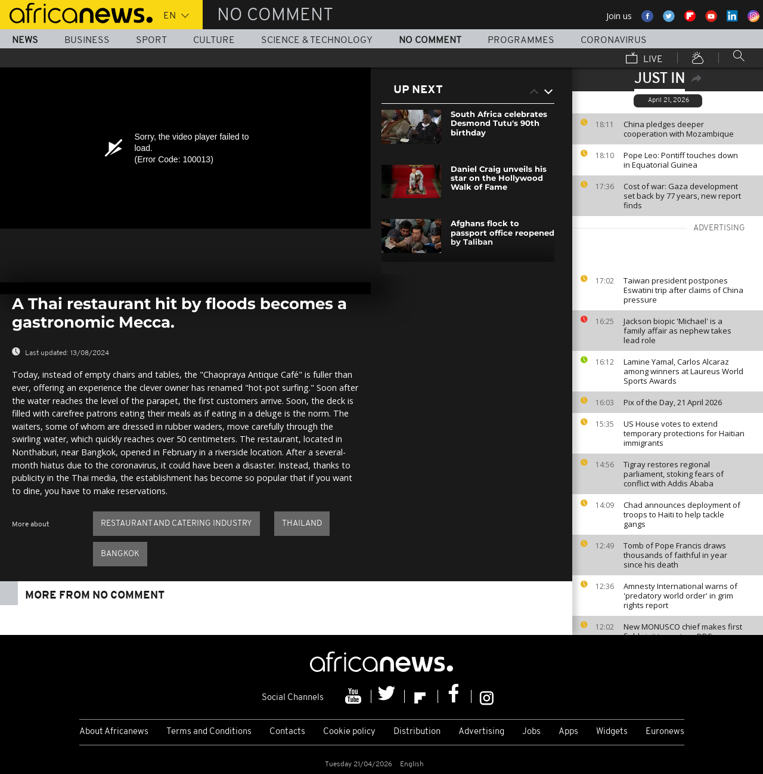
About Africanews (113, 731)
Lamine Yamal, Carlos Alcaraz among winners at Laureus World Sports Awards (683, 371)
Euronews (665, 731)
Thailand (302, 523)
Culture (214, 40)
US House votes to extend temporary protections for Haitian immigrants (684, 433)
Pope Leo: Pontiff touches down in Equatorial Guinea (681, 159)
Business (87, 40)
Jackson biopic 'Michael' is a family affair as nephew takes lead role (677, 330)
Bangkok (120, 554)
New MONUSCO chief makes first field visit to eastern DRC (683, 631)
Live (644, 59)
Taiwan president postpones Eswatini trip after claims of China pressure (683, 290)
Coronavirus (614, 40)
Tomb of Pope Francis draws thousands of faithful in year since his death (675, 555)
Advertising (481, 731)
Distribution (417, 731)
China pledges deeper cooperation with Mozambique (679, 128)
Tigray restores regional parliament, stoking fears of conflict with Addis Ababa (674, 474)
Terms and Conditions (209, 731)
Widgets (612, 731)
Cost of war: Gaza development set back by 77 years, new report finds (682, 195)
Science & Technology (317, 40)
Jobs (531, 731)
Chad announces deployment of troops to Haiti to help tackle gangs (682, 514)
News (25, 40)
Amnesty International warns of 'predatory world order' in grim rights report (680, 595)
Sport (151, 40)
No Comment (430, 40)
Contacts (287, 731)
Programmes (521, 40)
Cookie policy (349, 731)
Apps (568, 731)
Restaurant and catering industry (176, 523)
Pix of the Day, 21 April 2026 (673, 402)
